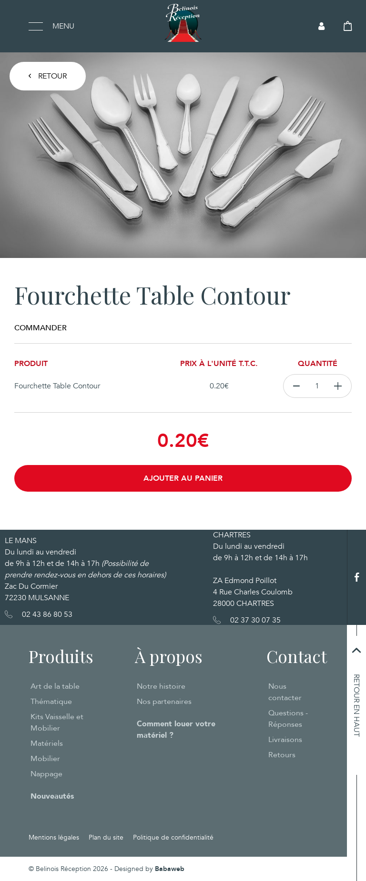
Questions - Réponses (288, 719)
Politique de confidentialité (173, 837)
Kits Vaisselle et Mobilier (56, 722)
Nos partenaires (164, 701)
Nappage (46, 774)
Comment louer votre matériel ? (176, 730)
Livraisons (285, 739)
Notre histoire (161, 686)
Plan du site (106, 837)
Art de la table (55, 686)
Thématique (51, 701)
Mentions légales (54, 837)
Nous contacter (285, 692)
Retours (281, 755)
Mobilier (45, 758)
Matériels (46, 743)
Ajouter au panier (183, 478)
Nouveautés (52, 796)
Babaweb (169, 868)
